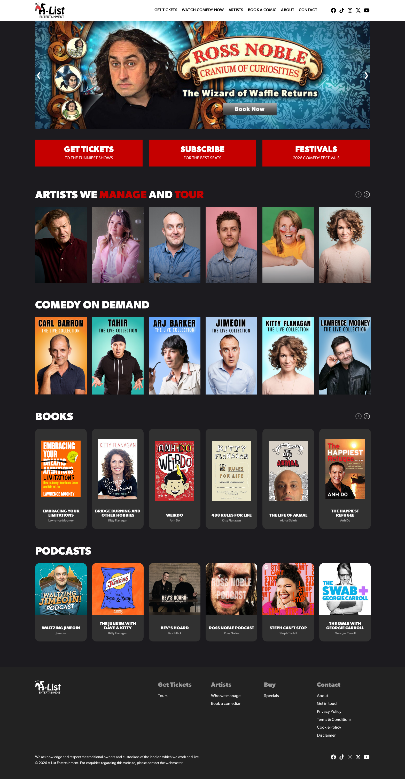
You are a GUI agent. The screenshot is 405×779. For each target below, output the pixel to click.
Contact (308, 10)
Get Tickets (165, 10)
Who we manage (225, 696)
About (287, 10)
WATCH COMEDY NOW (203, 10)
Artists (236, 10)
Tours (163, 696)
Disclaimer (326, 735)
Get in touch (328, 704)
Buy (270, 685)
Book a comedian (226, 704)
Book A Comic (262, 10)
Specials (271, 696)
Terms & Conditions (334, 720)
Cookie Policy (329, 727)
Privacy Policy (329, 712)
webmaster (174, 763)
